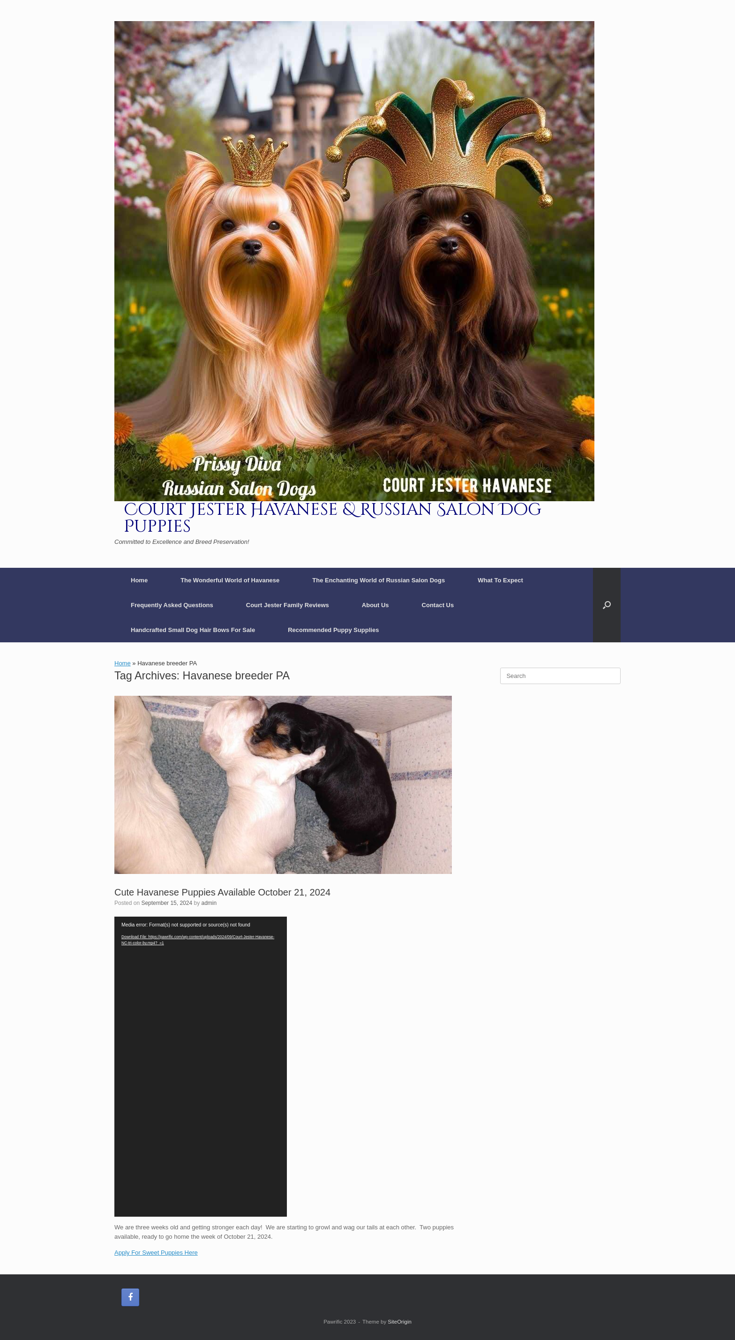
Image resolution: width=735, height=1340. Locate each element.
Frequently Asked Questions (172, 605)
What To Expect (500, 580)
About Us (375, 605)
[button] (607, 605)
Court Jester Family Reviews (287, 605)
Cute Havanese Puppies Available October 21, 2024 (222, 892)
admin (209, 903)
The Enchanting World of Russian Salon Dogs (378, 580)
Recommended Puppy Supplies (333, 629)
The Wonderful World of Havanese (229, 580)
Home (139, 580)
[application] (200, 1067)
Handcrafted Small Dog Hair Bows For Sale (193, 629)
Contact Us (438, 605)
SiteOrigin (400, 1322)
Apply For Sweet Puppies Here (156, 1252)
